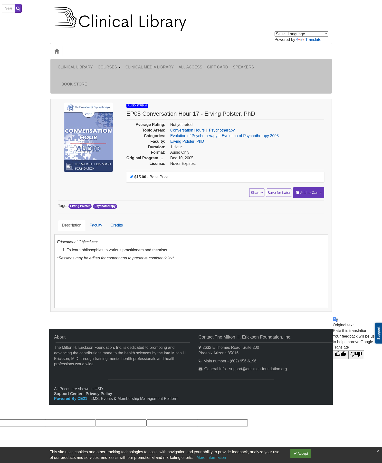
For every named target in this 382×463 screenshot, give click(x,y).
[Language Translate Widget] (301, 34)
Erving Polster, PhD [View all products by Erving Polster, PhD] (187, 117)
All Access (190, 63)
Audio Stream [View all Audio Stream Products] (137, 81)
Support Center (68, 362)
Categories (77, 51)
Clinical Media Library (149, 63)
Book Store (314, 63)
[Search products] (273, 51)
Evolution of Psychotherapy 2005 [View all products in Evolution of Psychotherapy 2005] (250, 111)
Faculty (92, 197)
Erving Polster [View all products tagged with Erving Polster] (80, 181)
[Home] (56, 51)
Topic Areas (130, 51)
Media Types (104, 51)
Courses (109, 63)
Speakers (243, 63)
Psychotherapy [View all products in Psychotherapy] (222, 106)
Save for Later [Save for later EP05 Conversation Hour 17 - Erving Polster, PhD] (278, 168)
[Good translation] (340, 323)
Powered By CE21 (71, 367)
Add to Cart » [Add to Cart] (309, 168)
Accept (301, 453)
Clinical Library (75, 63)
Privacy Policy (99, 362)
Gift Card (217, 63)
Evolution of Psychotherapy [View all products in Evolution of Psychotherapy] (194, 111)
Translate (308, 40)
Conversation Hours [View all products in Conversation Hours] (187, 106)
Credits (113, 197)
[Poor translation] (356, 323)
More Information (211, 457)
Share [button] (257, 168)
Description (68, 197)
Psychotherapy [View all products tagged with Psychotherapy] (105, 181)
